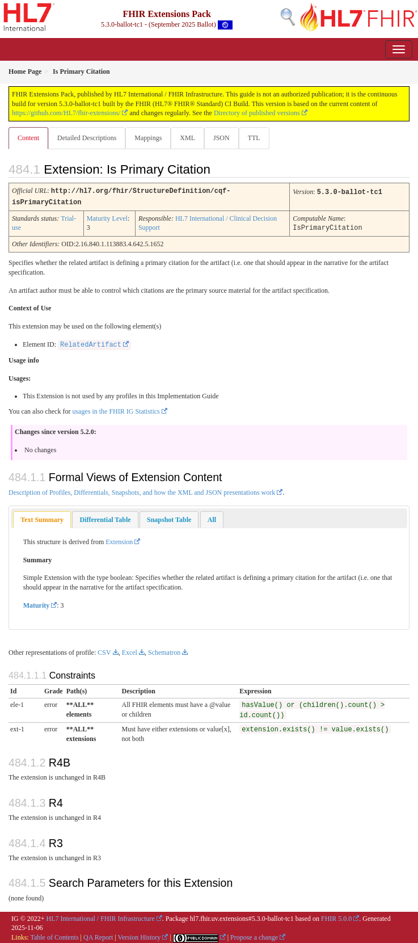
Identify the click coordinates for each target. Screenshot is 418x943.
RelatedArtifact (90, 343)
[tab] (42, 518)
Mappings (148, 138)
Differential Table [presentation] (104, 518)
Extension (119, 540)
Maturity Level (107, 217)
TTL (254, 138)
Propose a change (254, 936)
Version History (139, 936)
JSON (221, 138)
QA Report (98, 936)
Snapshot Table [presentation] (169, 518)
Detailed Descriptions (86, 138)
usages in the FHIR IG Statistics (115, 410)
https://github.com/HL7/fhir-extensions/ (66, 113)
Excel (129, 651)
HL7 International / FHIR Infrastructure (101, 917)
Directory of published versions (257, 113)
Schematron (164, 651)
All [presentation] (212, 518)
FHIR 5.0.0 (336, 917)
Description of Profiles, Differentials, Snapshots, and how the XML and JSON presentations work (142, 491)
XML (187, 138)
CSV (104, 651)
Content (28, 138)
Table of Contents (54, 936)
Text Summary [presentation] (42, 518)
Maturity (36, 604)
